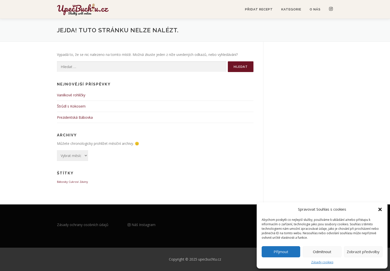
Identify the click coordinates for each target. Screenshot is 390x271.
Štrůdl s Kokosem (71, 106)
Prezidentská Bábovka (75, 117)
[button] (380, 209)
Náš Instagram (141, 224)
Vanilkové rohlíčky (71, 95)
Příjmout (281, 251)
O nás (315, 9)
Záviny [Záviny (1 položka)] (84, 182)
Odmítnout (322, 251)
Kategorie (291, 9)
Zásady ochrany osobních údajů (82, 224)
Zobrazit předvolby (363, 251)
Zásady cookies (322, 262)
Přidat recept (259, 9)
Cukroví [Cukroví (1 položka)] (74, 182)
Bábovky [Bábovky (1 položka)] (62, 182)
